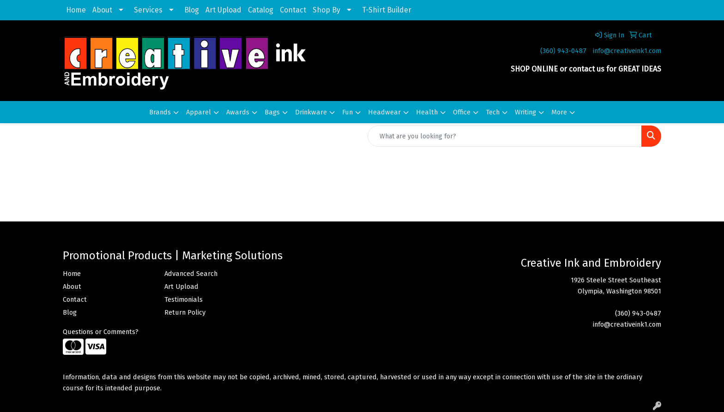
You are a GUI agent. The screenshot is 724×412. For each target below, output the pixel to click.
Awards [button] (237, 112)
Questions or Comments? (101, 332)
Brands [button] (160, 112)
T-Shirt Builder (386, 10)
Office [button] (462, 112)
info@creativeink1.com (627, 51)
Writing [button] (525, 112)
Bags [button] (272, 112)
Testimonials (183, 299)
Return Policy (184, 312)
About (102, 10)
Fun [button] (347, 112)
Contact (293, 10)
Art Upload (223, 10)
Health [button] (427, 112)
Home (76, 10)
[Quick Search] (505, 136)
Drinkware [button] (311, 112)
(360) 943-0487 (563, 51)
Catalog (260, 10)
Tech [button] (493, 112)
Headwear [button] (384, 112)
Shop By (326, 10)
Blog (191, 10)
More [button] (559, 112)
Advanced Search (190, 273)
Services (148, 10)
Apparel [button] (198, 112)
